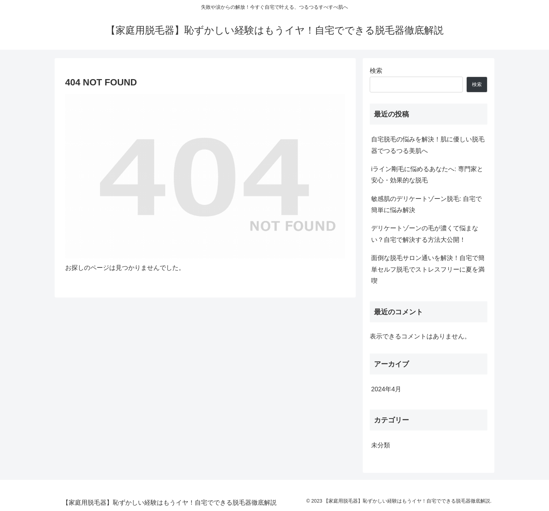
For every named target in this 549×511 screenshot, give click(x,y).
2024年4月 (386, 389)
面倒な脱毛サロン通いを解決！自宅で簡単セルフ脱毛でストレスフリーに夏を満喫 (428, 269)
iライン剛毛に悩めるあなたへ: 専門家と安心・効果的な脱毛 (427, 175)
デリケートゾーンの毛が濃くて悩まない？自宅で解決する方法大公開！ (424, 234)
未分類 (380, 445)
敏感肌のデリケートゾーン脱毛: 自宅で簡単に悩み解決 (426, 204)
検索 (376, 70)
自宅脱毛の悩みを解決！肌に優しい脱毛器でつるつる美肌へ (428, 145)
